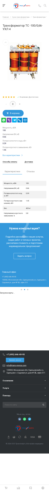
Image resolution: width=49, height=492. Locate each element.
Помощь (6, 396)
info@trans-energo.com (16, 365)
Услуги (6, 388)
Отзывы (31, 171)
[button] (21, 289)
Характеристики (12, 171)
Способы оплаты (10, 162)
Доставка (29, 162)
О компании (8, 381)
